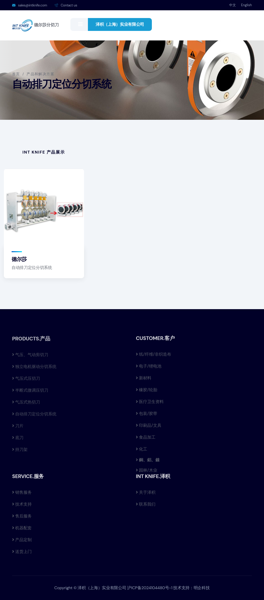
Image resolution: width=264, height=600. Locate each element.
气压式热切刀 (26, 405)
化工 (141, 451)
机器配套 (22, 530)
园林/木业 (146, 472)
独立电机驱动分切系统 (34, 369)
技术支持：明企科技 (191, 587)
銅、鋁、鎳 (149, 462)
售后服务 (22, 518)
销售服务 (22, 494)
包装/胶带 (146, 416)
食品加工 (145, 439)
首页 (16, 74)
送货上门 (22, 554)
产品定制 (22, 542)
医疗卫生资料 (150, 404)
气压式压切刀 (26, 381)
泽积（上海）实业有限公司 (120, 24)
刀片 (17, 429)
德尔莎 (19, 259)
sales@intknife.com (32, 5)
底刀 (17, 440)
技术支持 (22, 506)
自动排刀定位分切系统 (32, 268)
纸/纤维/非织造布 (153, 356)
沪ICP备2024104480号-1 (149, 587)
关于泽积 (145, 494)
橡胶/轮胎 (146, 392)
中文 (232, 5)
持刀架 (20, 452)
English (246, 5)
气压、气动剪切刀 (30, 357)
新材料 (143, 380)
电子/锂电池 (148, 368)
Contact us (69, 5)
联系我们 (145, 506)
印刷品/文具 (148, 427)
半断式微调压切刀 (30, 393)
